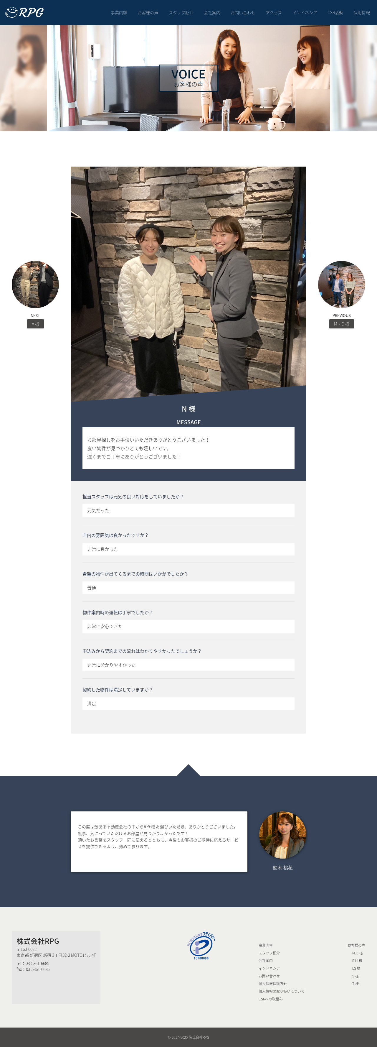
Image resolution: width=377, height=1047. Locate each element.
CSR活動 (335, 12)
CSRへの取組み (271, 999)
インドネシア (304, 12)
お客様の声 (148, 12)
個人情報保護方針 (273, 983)
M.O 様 (357, 953)
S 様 (355, 976)
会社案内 (212, 12)
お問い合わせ (243, 12)
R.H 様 (357, 960)
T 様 (355, 983)
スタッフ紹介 (181, 12)
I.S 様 (356, 968)
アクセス (274, 12)
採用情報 (361, 12)
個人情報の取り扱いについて (282, 991)
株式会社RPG (37, 941)
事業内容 (119, 12)
